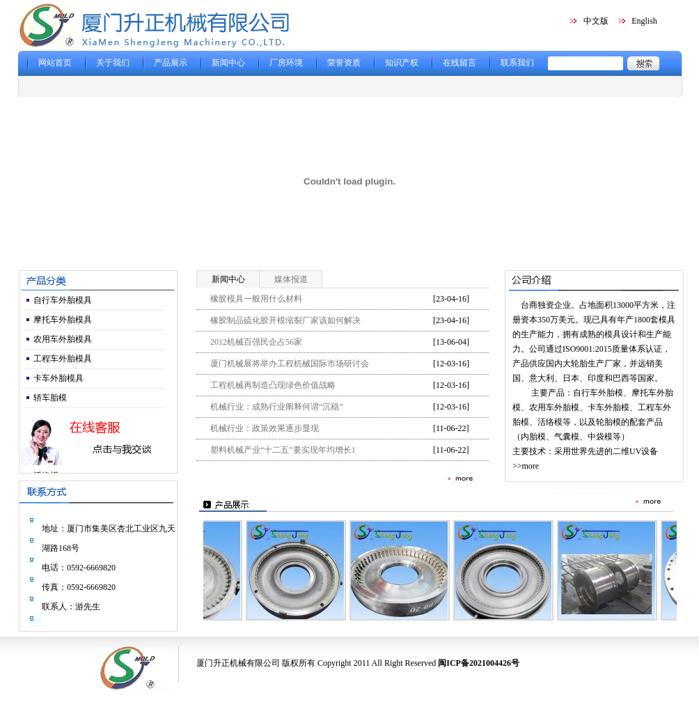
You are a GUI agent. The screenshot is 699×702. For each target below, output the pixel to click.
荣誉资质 (344, 63)
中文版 (595, 21)
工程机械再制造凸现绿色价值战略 (273, 385)
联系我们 (517, 63)
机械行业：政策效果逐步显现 (264, 428)
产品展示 (170, 63)
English (644, 21)
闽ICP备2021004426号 (478, 663)
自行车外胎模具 (62, 300)
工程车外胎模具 (62, 359)
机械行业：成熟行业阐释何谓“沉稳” (276, 407)
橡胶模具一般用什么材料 (256, 299)
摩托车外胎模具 (62, 320)
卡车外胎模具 (58, 378)
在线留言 (459, 63)
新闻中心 (228, 63)
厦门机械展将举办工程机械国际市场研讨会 (289, 363)
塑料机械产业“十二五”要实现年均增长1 (283, 450)
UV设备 (643, 451)
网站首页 (55, 63)
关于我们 (112, 63)
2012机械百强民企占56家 (256, 342)
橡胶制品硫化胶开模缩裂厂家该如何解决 (285, 320)
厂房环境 (286, 63)
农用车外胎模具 (62, 339)
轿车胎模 (50, 398)
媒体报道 (291, 279)
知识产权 (401, 63)
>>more (525, 466)
